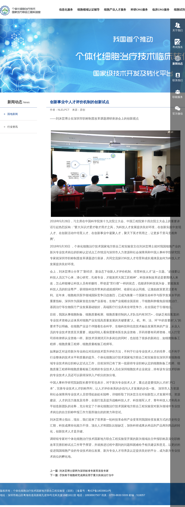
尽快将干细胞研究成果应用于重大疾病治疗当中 (86, 475)
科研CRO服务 (139, 9)
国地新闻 (12, 114)
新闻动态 (177, 60)
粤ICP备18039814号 (99, 490)
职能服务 (177, 93)
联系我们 (177, 77)
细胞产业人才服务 (115, 9)
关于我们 (177, 27)
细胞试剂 (179, 9)
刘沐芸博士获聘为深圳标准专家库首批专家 (84, 470)
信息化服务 (66, 9)
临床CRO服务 (160, 9)
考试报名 (177, 43)
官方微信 (177, 110)
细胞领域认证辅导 (88, 9)
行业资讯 (12, 126)
